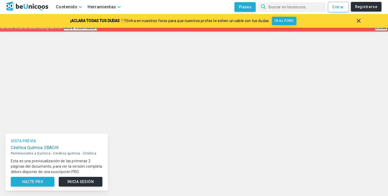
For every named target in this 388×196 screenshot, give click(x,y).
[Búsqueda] (292, 7)
